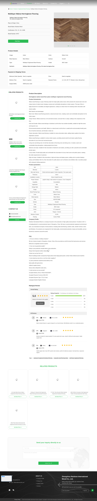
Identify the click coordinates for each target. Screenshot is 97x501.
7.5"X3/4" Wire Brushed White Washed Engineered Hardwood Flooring (59, 393)
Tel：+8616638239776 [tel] (14, 480)
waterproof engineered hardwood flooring (43, 358)
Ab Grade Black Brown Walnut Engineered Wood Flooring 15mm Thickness (18, 393)
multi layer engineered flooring (76, 358)
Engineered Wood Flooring (24, 8)
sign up (85, 490)
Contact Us (54, 3)
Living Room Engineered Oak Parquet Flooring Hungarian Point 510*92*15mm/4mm (17, 171)
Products (29, 3)
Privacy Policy (17, 499)
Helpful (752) (41, 320)
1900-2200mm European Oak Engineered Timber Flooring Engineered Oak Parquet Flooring (79, 393)
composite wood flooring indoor (61, 358)
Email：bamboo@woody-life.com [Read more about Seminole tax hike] (16, 482)
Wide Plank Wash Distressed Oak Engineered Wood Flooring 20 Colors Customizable (18, 423)
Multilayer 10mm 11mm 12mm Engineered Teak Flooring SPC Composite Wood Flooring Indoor (16, 143)
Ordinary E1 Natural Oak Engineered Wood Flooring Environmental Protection (38, 393)
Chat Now (18, 41)
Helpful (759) (41, 348)
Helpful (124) (41, 333)
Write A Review (40, 303)
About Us (45, 3)
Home (22, 3)
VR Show (37, 3)
